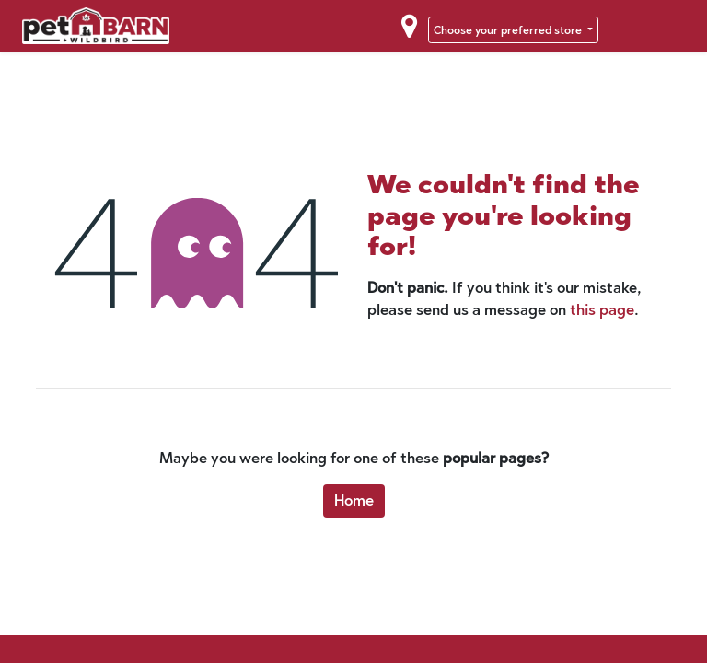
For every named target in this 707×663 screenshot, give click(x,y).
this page (602, 310)
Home (354, 500)
